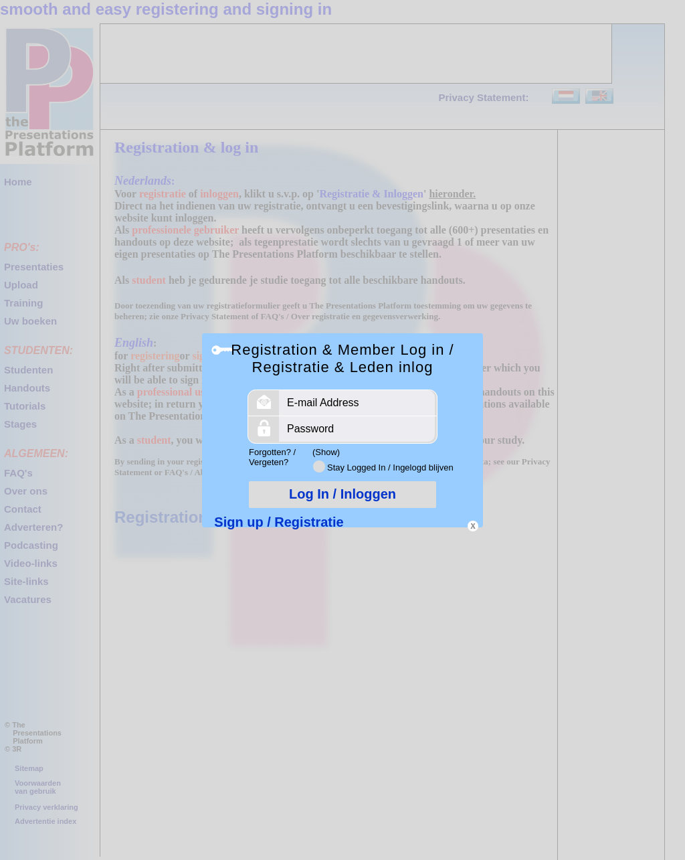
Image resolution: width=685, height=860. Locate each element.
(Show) (326, 452)
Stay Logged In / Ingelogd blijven (390, 467)
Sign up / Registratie (278, 522)
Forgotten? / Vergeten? (272, 457)
